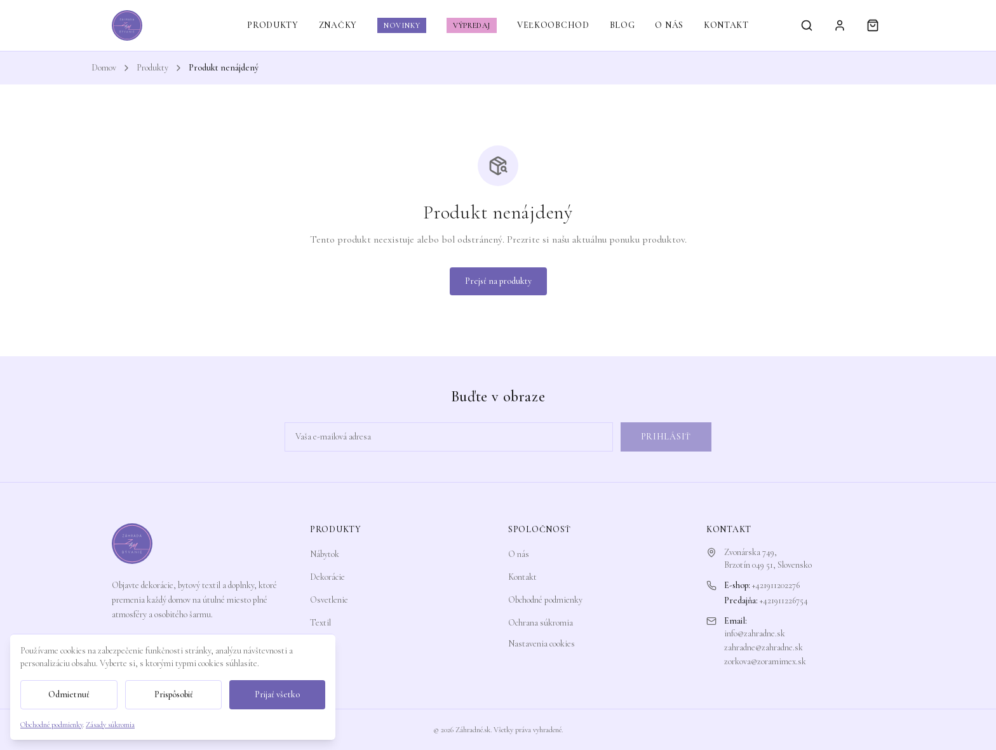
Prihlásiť (666, 436)
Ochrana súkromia (540, 622)
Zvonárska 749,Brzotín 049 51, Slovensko (768, 558)
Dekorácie (327, 577)
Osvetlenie (329, 599)
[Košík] (872, 25)
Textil (320, 622)
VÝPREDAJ (471, 25)
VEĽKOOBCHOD (553, 25)
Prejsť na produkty (498, 281)
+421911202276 (776, 585)
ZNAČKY (338, 25)
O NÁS (669, 25)
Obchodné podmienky (545, 599)
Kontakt (522, 577)
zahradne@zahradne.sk (763, 647)
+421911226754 (784, 600)
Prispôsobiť (173, 694)
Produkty (152, 67)
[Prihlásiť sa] (839, 25)
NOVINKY (402, 25)
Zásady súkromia (110, 724)
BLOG (622, 25)
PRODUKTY (273, 25)
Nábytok (324, 554)
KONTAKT (726, 25)
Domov (103, 67)
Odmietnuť (69, 694)
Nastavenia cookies (541, 643)
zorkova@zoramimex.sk (765, 661)
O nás (518, 554)
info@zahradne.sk (754, 633)
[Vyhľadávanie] (806, 25)
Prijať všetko (277, 694)
